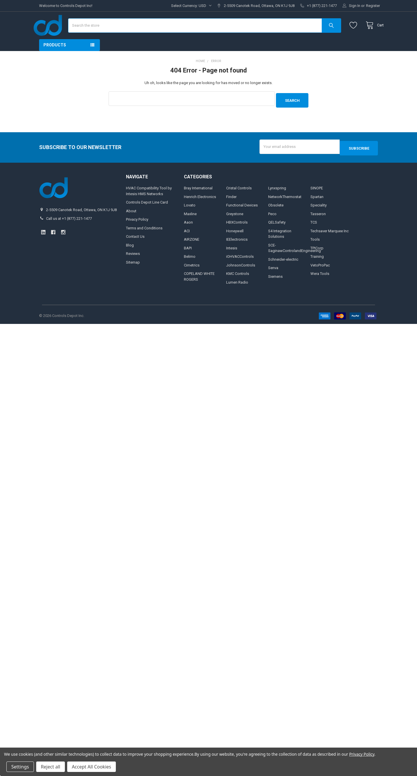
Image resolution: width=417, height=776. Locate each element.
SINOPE (316, 202)
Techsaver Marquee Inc (329, 244)
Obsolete (276, 219)
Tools (315, 253)
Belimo (189, 270)
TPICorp (316, 262)
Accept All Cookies (91, 767)
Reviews (133, 267)
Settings (20, 767)
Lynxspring (277, 202)
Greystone (234, 227)
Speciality (318, 219)
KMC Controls (237, 287)
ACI (187, 244)
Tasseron (318, 227)
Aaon (188, 236)
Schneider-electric (283, 273)
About (131, 224)
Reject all (50, 767)
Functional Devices (242, 219)
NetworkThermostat (284, 210)
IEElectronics (237, 253)
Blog (130, 259)
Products (54, 62)
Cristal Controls (239, 202)
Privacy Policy (137, 233)
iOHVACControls (240, 270)
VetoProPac (320, 279)
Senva (273, 282)
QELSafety (277, 236)
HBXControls (237, 236)
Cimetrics (192, 279)
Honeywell (235, 244)
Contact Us (135, 250)
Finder (231, 210)
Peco (272, 227)
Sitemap (133, 276)
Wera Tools (319, 287)
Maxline (190, 227)
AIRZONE (191, 253)
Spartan (316, 210)
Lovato (189, 219)
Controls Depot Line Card (147, 216)
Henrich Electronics (200, 210)
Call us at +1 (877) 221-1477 (69, 232)
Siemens (275, 290)
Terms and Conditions (144, 242)
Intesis (231, 262)
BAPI (188, 262)
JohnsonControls (240, 279)
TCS (313, 236)
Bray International (198, 202)
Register (373, 5)
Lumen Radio (237, 296)
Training (317, 270)
